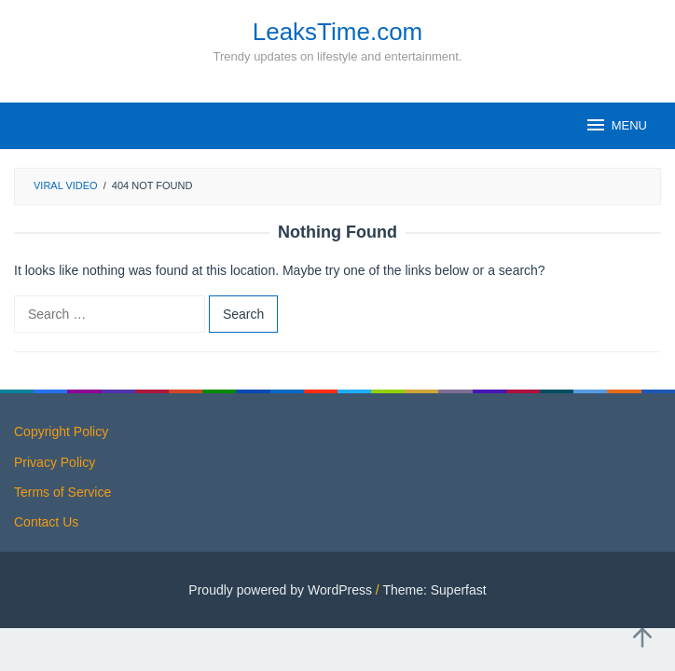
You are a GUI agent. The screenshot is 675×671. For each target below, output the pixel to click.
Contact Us (46, 521)
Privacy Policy (54, 462)
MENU (616, 125)
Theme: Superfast (434, 589)
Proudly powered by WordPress (280, 589)
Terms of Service (62, 492)
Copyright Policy (61, 431)
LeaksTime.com (338, 32)
